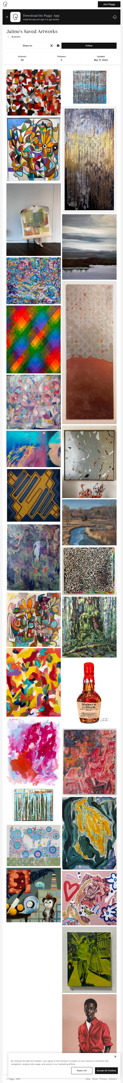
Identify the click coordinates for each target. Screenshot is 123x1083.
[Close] (115, 1056)
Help (88, 1079)
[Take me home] (5, 4)
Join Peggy (109, 4)
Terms (95, 1079)
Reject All (81, 1070)
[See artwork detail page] (33, 92)
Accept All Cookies (106, 1070)
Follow (89, 45)
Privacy (103, 1079)
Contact (113, 1079)
